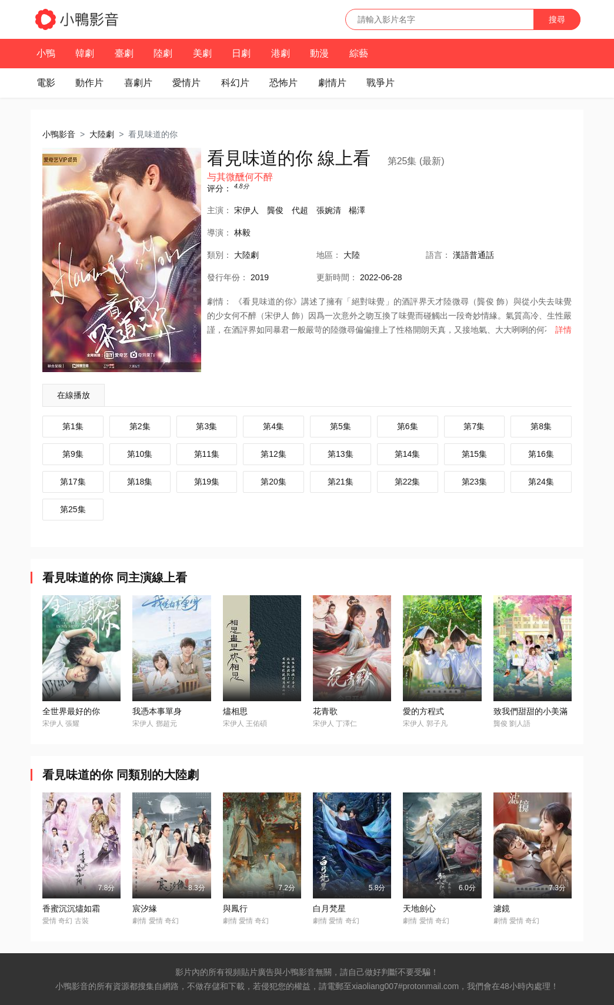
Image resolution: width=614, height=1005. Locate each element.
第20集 (273, 481)
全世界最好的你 (71, 711)
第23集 (475, 481)
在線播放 (73, 395)
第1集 (73, 426)
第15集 (475, 454)
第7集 (474, 426)
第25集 (73, 509)
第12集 (273, 454)
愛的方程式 (423, 711)
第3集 (206, 426)
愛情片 (186, 83)
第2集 (140, 426)
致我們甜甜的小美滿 (530, 711)
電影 (45, 83)
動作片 (89, 83)
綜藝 (358, 53)
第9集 (73, 454)
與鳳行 (235, 908)
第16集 (541, 454)
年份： (227, 277)
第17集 (73, 481)
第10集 (140, 454)
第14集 (408, 454)
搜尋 (557, 19)
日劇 (241, 53)
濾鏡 (501, 908)
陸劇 (163, 53)
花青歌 (325, 711)
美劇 (202, 53)
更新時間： (337, 277)
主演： (219, 210)
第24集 (541, 481)
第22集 (408, 481)
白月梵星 (329, 908)
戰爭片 (380, 83)
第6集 (407, 426)
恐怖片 (283, 83)
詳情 (563, 329)
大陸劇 (101, 134)
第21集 (340, 481)
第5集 (340, 426)
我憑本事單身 (157, 711)
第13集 (340, 454)
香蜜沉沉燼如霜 (71, 908)
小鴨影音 (58, 134)
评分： (219, 188)
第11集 (207, 454)
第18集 (140, 481)
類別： (219, 255)
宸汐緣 (144, 908)
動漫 (319, 53)
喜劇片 (138, 83)
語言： (438, 255)
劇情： (219, 301)
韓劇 (84, 53)
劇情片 (332, 83)
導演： (219, 232)
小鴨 (45, 53)
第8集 (541, 426)
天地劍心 (419, 908)
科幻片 (235, 83)
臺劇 (124, 53)
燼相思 (235, 711)
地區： (328, 255)
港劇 (280, 53)
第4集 (273, 426)
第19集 (207, 481)
